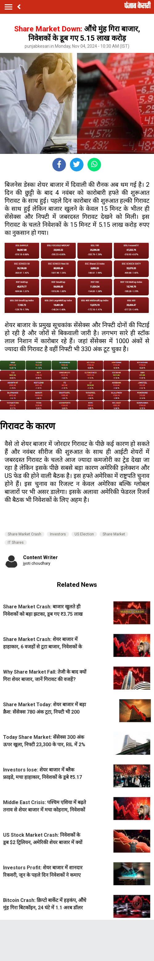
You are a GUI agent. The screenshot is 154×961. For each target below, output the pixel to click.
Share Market (114, 534)
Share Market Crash (24, 534)
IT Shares (16, 542)
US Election (84, 534)
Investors (58, 534)
